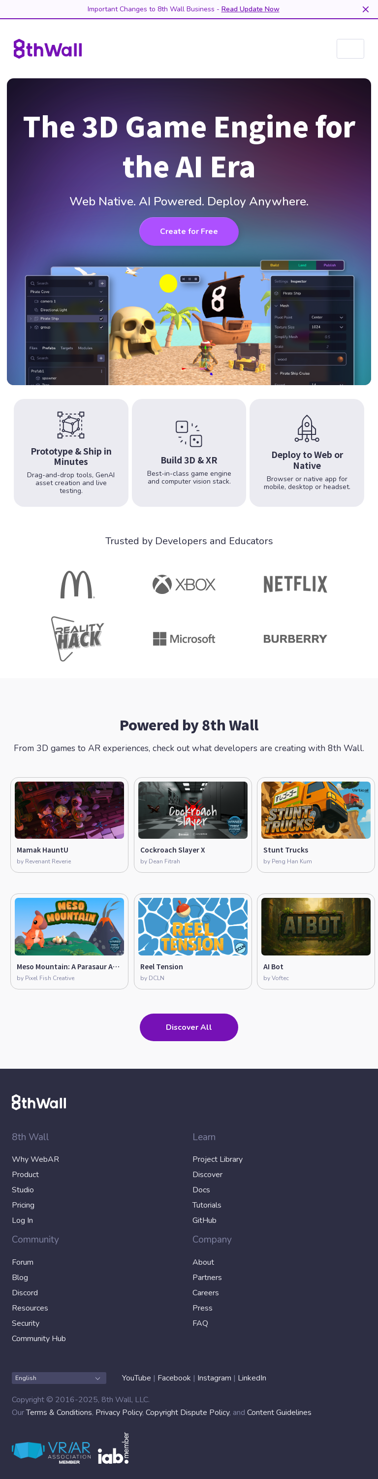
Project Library (217, 1159)
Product (25, 1174)
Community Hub (39, 1338)
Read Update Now (250, 9)
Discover (207, 1174)
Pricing (23, 1205)
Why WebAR (35, 1159)
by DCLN (152, 978)
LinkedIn (252, 1378)
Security (25, 1323)
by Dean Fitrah (160, 861)
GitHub (204, 1220)
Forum (22, 1262)
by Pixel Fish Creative (45, 978)
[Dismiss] (365, 9)
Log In (22, 1220)
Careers (205, 1292)
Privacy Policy (118, 1412)
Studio (23, 1189)
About (203, 1262)
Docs (201, 1189)
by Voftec (276, 978)
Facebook (174, 1378)
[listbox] (350, 49)
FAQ (200, 1323)
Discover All (189, 1027)
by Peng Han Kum (287, 861)
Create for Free (189, 231)
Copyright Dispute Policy (187, 1412)
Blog (20, 1277)
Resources (30, 1308)
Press (202, 1308)
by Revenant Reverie (44, 861)
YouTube (136, 1378)
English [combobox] (57, 1378)
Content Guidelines (279, 1412)
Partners (207, 1277)
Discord (25, 1292)
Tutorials (206, 1205)
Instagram (214, 1378)
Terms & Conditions (59, 1412)
